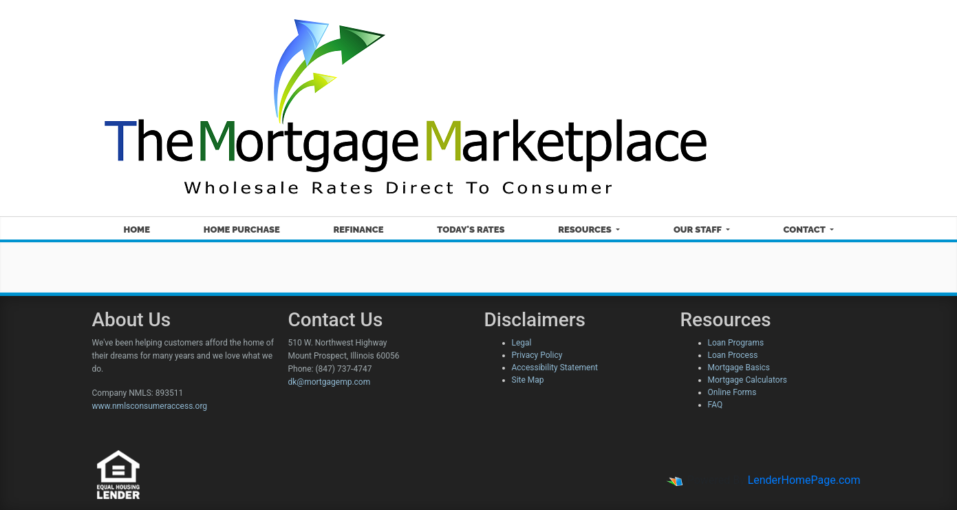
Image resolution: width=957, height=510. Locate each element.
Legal (522, 343)
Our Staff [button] (699, 229)
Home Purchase (242, 229)
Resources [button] (586, 229)
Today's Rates (470, 229)
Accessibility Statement (555, 367)
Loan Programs (736, 343)
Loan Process (733, 355)
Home (136, 229)
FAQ (715, 405)
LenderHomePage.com (804, 480)
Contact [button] (806, 229)
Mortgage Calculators (747, 380)
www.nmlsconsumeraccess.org (150, 406)
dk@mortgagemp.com (329, 382)
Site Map (528, 380)
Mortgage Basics (739, 367)
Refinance (359, 229)
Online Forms (732, 392)
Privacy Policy (537, 355)
